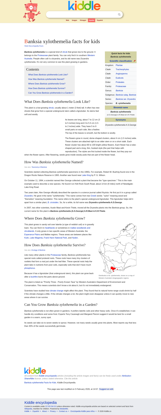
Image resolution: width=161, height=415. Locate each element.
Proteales (120, 82)
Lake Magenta (36, 238)
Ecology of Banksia (38, 250)
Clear (114, 14)
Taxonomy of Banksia (39, 167)
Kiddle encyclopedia (48, 376)
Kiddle (27, 411)
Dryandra (28, 196)
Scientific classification (121, 61)
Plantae (119, 65)
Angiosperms (121, 74)
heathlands (50, 228)
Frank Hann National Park (55, 238)
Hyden (75, 238)
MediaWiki (64, 409)
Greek (93, 196)
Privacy (53, 411)
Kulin (26, 238)
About (44, 411)
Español (100, 20)
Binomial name (121, 107)
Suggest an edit (106, 389)
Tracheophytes (122, 69)
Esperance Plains (32, 234)
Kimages (83, 20)
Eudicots (119, 78)
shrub (64, 52)
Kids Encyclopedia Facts (34, 46)
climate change (56, 291)
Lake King (86, 175)
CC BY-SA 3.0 (50, 406)
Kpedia (91, 20)
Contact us (63, 411)
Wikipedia (28, 409)
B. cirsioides (53, 202)
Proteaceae (121, 86)
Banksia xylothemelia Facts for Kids (40, 383)
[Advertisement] (80, 30)
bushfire (34, 277)
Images (74, 20)
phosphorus (29, 268)
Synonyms (121, 120)
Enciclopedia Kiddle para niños (83, 411)
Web (67, 20)
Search (119, 14)
